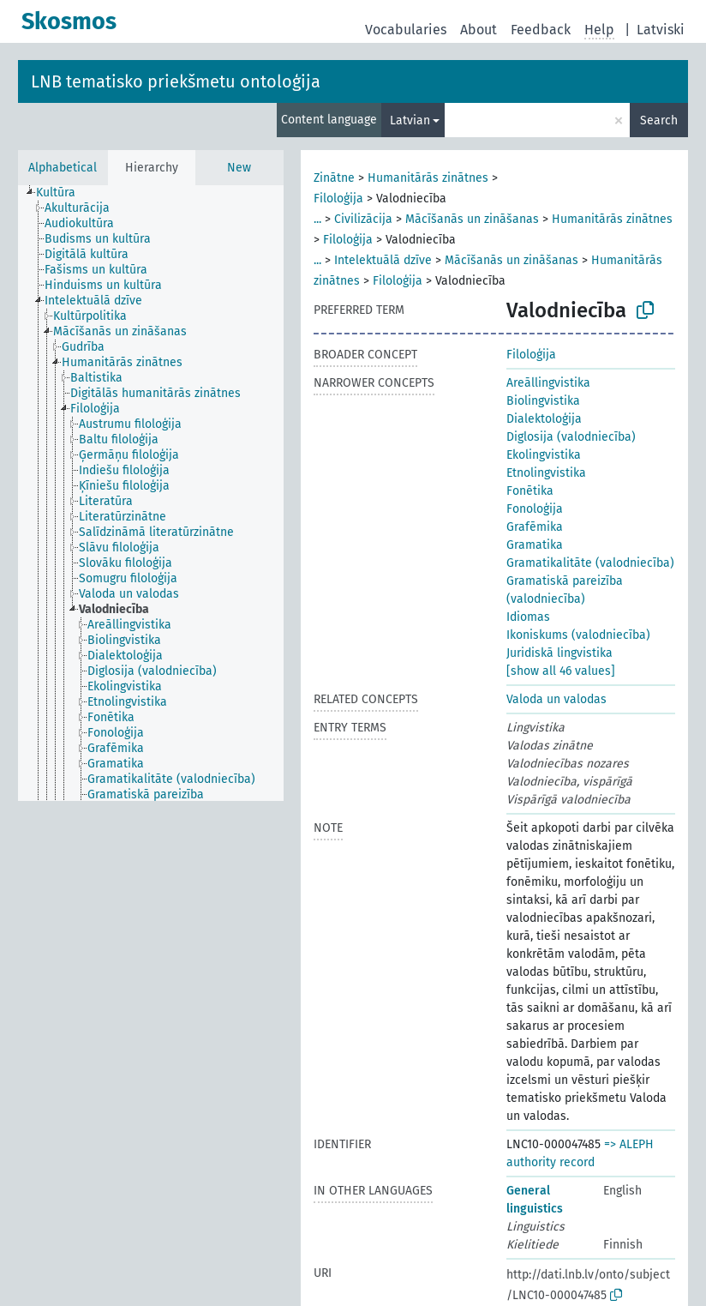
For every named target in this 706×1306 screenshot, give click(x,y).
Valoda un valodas (556, 699)
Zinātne (334, 178)
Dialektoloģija (544, 419)
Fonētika (529, 491)
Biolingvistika (543, 401)
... (317, 219)
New (239, 167)
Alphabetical (62, 167)
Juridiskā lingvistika (559, 653)
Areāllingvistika (548, 383)
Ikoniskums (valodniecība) (578, 635)
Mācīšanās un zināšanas (472, 219)
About (478, 29)
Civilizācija (363, 219)
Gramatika (534, 545)
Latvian (410, 120)
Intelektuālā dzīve (383, 260)
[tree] (151, 493)
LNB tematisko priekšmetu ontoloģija (175, 81)
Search (659, 120)
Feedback (541, 29)
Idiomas (528, 617)
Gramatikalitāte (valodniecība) (590, 563)
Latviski (661, 29)
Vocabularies (405, 29)
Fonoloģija (534, 509)
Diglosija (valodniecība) (571, 437)
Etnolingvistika (546, 473)
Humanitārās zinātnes (428, 178)
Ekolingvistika (543, 455)
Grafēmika (534, 527)
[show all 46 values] (560, 671)
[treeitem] (63, 193)
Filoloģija (338, 198)
